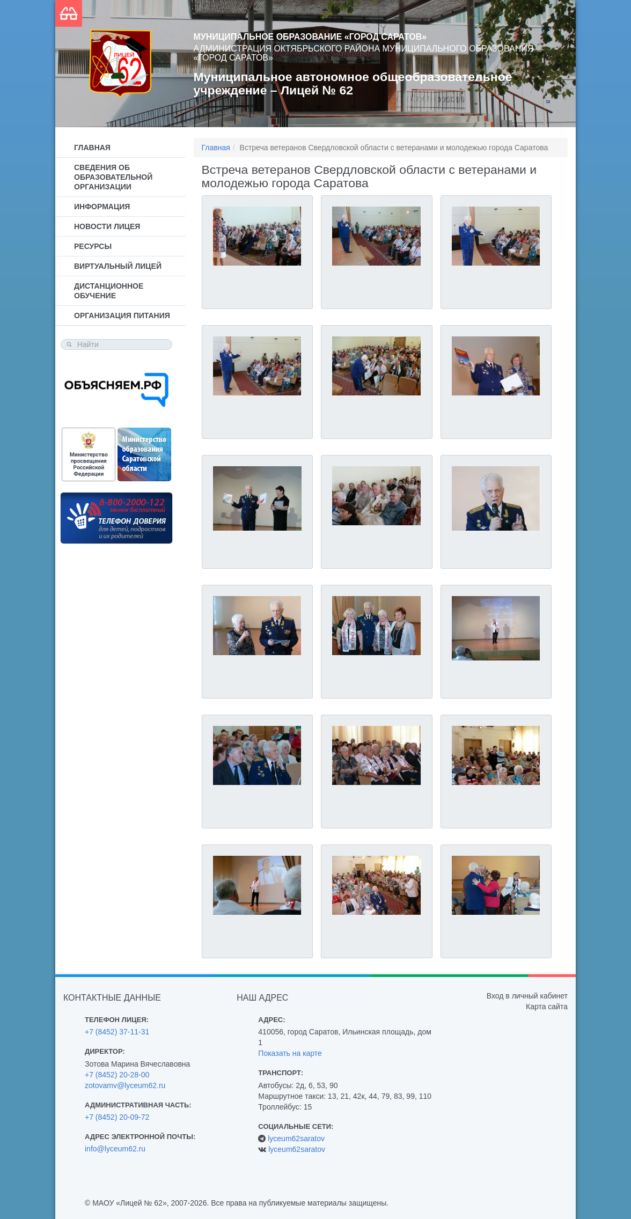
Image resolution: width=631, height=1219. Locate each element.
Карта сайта (547, 1006)
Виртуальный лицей (118, 266)
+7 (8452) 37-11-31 (117, 1031)
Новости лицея (107, 226)
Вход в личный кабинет (527, 996)
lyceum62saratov (296, 1138)
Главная (92, 147)
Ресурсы (93, 246)
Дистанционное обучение (108, 291)
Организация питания (122, 315)
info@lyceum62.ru (115, 1148)
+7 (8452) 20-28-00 (117, 1074)
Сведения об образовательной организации (113, 177)
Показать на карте (290, 1053)
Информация (102, 206)
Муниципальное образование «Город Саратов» (310, 36)
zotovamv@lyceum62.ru (125, 1085)
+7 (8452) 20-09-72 (117, 1117)
